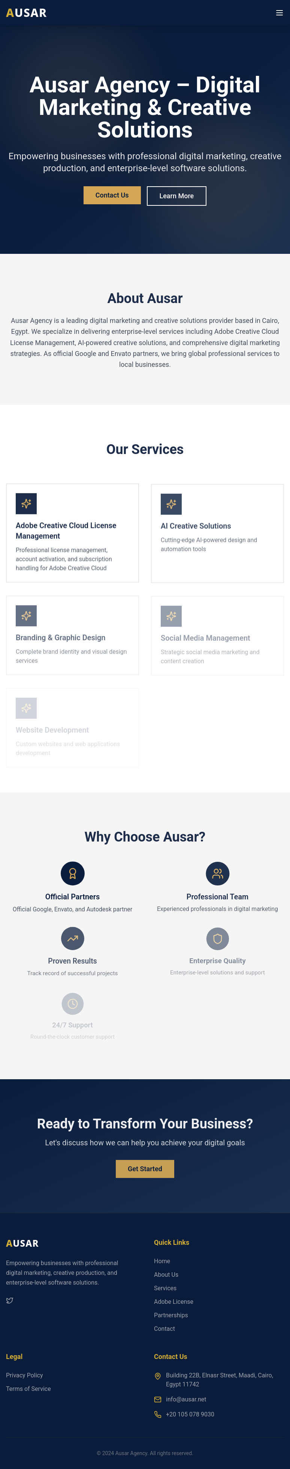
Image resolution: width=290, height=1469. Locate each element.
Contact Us (112, 195)
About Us (166, 1274)
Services (165, 1288)
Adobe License (173, 1301)
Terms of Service (28, 1388)
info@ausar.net (186, 1399)
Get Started (145, 1171)
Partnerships (171, 1315)
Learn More (177, 196)
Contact (164, 1328)
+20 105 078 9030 (190, 1414)
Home (162, 1261)
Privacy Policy (24, 1375)
